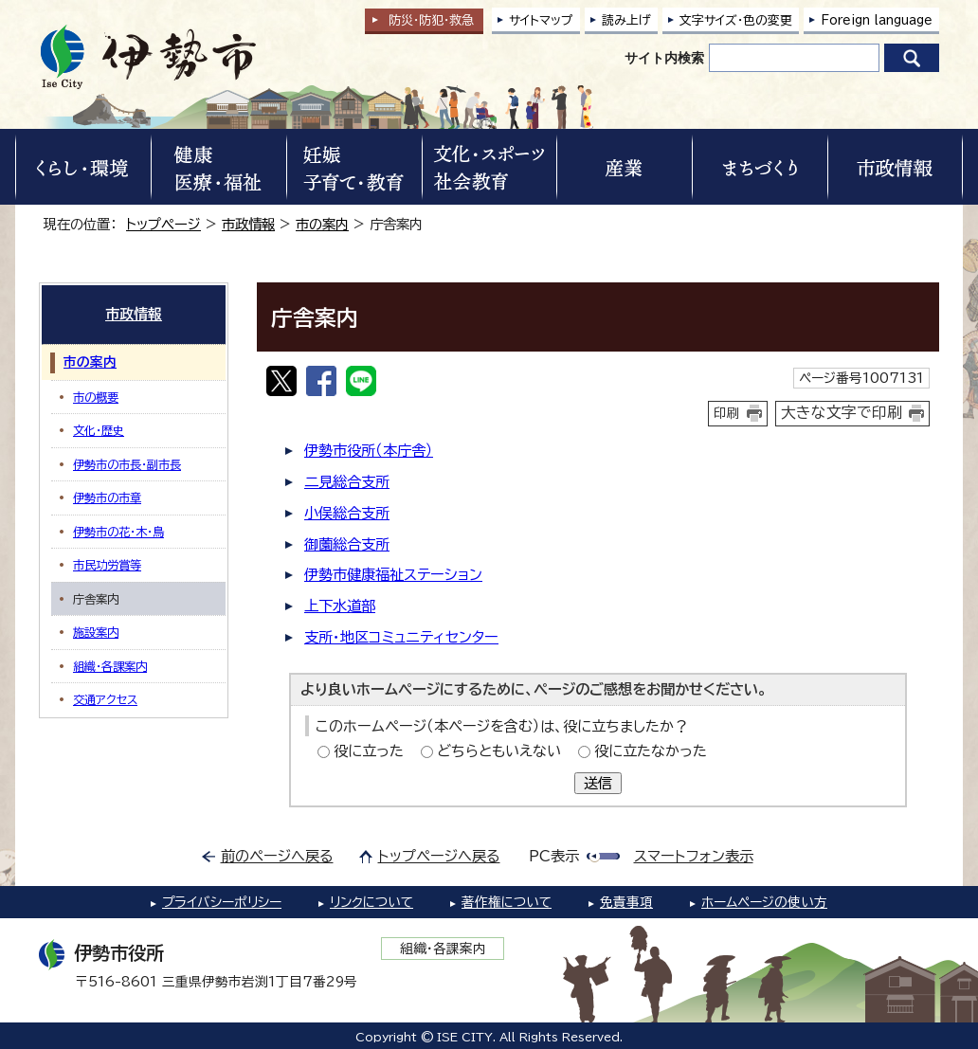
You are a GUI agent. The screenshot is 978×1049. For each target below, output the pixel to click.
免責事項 (626, 902)
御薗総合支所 (346, 544)
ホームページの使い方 (764, 902)
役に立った (369, 751)
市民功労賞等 (107, 564)
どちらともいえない (499, 751)
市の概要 (95, 397)
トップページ (163, 224)
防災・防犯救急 (431, 20)
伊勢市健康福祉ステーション (393, 575)
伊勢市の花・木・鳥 (118, 531)
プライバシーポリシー (221, 902)
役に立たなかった (650, 751)
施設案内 (95, 632)
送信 (598, 783)
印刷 (727, 413)
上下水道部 (339, 606)
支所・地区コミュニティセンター (401, 637)
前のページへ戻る (277, 856)
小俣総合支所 (346, 513)
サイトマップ (541, 20)
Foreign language (877, 20)
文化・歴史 (98, 430)
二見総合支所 (346, 482)
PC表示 (554, 856)
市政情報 (248, 224)
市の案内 (322, 224)
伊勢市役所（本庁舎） (368, 450)
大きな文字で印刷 (841, 412)
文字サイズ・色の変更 (735, 20)
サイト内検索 (664, 57)
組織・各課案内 (110, 666)
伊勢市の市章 (107, 497)
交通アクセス (105, 699)
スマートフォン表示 (693, 856)
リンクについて (371, 902)
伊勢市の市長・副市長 (127, 464)
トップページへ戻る (439, 856)
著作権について (507, 902)
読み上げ (626, 20)
